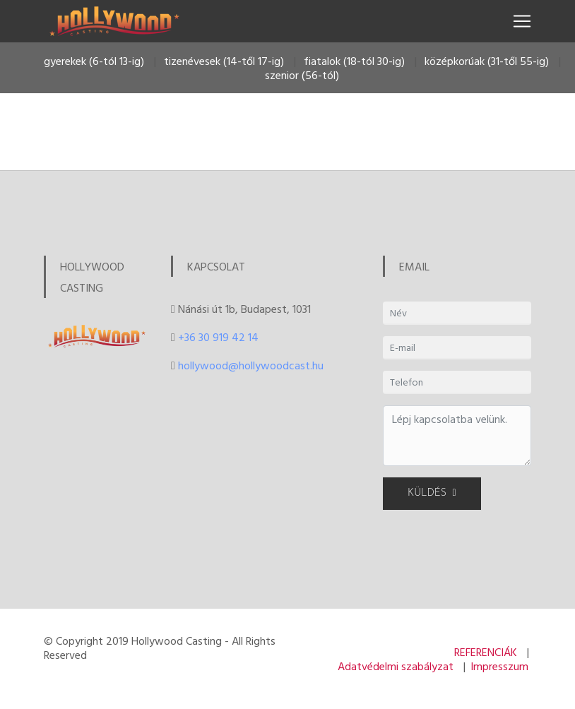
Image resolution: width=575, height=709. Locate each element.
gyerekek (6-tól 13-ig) (94, 61)
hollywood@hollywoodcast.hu (251, 365)
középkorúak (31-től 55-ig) (487, 61)
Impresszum (499, 666)
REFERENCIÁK (485, 652)
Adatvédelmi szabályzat (396, 666)
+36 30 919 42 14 (218, 336)
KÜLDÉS (432, 493)
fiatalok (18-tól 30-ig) (354, 61)
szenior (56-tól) (302, 75)
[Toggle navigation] (522, 21)
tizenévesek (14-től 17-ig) (224, 61)
